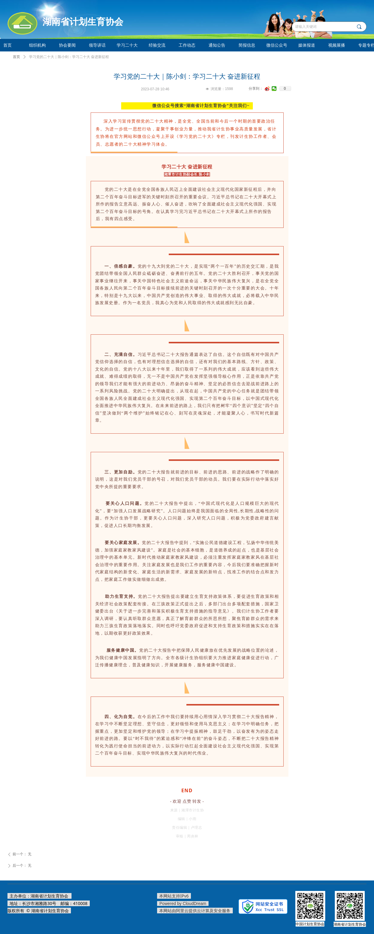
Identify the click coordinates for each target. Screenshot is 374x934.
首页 (16, 57)
